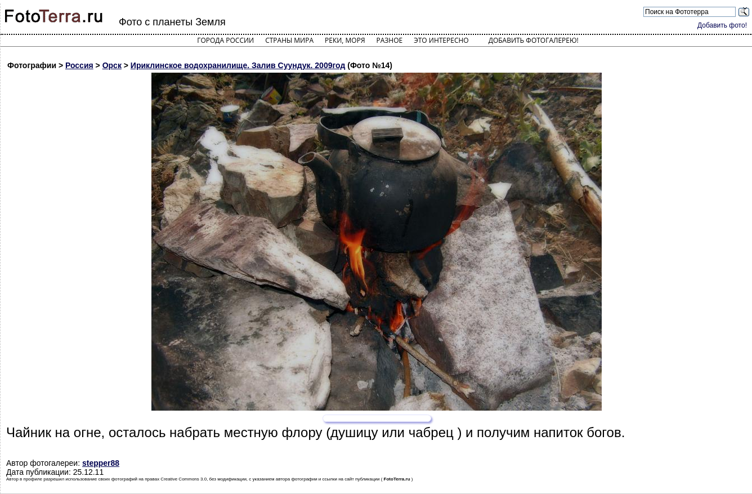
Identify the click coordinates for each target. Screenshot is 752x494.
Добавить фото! (722, 25)
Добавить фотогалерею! (534, 40)
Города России (225, 40)
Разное (390, 40)
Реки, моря (345, 40)
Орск (112, 65)
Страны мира (289, 40)
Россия (79, 65)
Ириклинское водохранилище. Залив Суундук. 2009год (238, 65)
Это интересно (441, 40)
